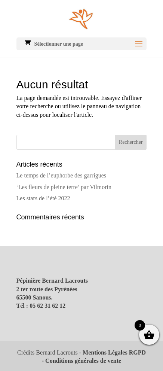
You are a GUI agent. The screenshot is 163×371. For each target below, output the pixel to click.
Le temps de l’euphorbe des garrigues (61, 175)
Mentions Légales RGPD (114, 352)
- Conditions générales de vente (81, 361)
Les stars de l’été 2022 (43, 198)
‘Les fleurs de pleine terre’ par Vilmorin (63, 187)
